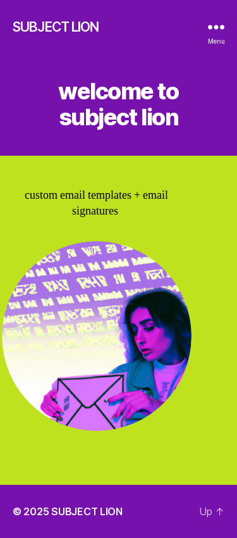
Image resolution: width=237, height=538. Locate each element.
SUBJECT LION (56, 27)
